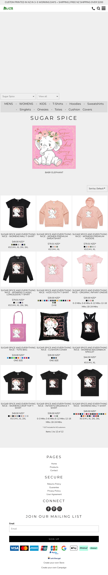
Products (54, 467)
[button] (98, 8)
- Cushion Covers (78, 109)
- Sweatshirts (94, 103)
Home (54, 463)
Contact (54, 470)
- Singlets (23, 109)
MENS (8, 103)
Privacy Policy (54, 490)
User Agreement (54, 494)
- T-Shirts (56, 103)
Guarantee (54, 487)
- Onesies (41, 109)
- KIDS (41, 103)
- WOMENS (24, 103)
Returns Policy (54, 484)
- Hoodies (73, 103)
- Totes (56, 109)
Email (11, 523)
